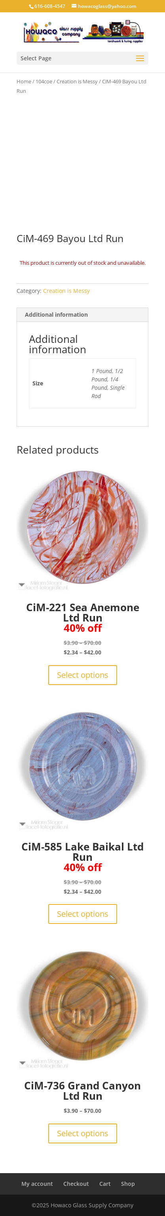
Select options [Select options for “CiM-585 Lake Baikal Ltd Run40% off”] (82, 913)
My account (37, 1183)
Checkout (76, 1183)
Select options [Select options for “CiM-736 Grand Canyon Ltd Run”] (82, 1133)
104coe (44, 81)
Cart (105, 1183)
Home (24, 81)
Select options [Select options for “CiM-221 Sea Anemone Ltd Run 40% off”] (82, 675)
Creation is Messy (77, 81)
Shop (128, 1183)
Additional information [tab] (56, 314)
